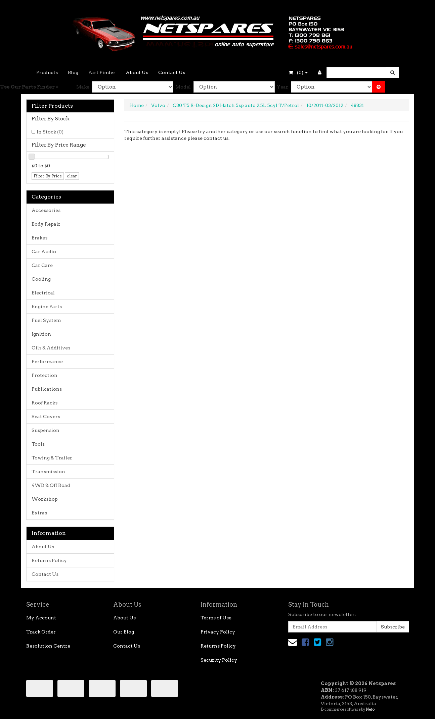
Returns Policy (49, 560)
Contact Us (171, 72)
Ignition (41, 334)
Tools (38, 444)
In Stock (50, 131)
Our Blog (123, 631)
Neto (370, 709)
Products (47, 72)
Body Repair (46, 224)
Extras (39, 512)
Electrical (43, 292)
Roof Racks (44, 402)
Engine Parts (47, 306)
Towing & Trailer (52, 457)
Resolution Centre (48, 646)
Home (136, 105)
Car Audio (44, 251)
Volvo (158, 105)
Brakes (39, 237)
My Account (41, 617)
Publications (47, 389)
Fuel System (46, 320)
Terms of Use (216, 617)
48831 (357, 105)
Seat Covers (46, 416)
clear (72, 175)
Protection (44, 375)
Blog (73, 72)
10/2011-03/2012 (324, 105)
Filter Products (52, 106)
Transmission (48, 471)
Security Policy (219, 660)
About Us (137, 72)
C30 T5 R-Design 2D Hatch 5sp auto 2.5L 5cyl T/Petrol (236, 105)
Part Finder (102, 72)
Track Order (41, 631)
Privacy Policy (218, 631)
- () (298, 72)
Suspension (45, 430)
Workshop (45, 499)
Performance (47, 361)
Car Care (42, 265)
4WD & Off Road (51, 485)
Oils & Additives (51, 347)
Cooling (41, 279)
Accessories (46, 210)
